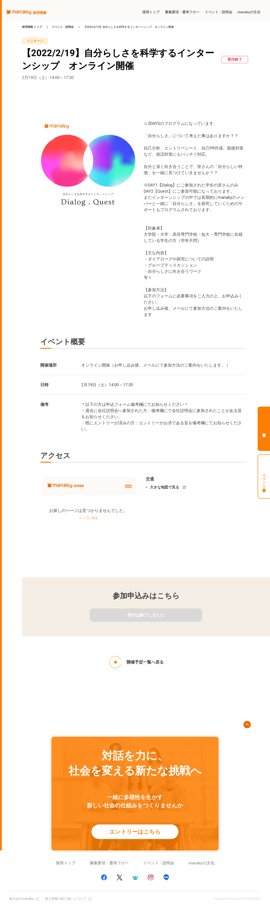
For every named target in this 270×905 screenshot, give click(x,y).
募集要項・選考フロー (109, 863)
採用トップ (65, 863)
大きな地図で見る (164, 487)
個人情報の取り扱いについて (65, 898)
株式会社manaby (21, 898)
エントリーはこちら (135, 832)
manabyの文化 (201, 863)
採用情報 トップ (32, 27)
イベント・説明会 (63, 27)
